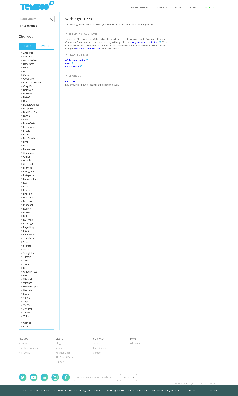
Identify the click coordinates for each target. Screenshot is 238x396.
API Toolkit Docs (64, 357)
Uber (26, 268)
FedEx (26, 134)
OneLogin (28, 223)
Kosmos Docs (63, 352)
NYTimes (28, 219)
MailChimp (28, 197)
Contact (97, 352)
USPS (25, 275)
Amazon (27, 56)
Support (60, 362)
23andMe (28, 52)
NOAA (26, 212)
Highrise (27, 167)
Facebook (28, 127)
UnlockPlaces (30, 271)
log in (193, 7)
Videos (59, 348)
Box (25, 71)
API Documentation (75, 60)
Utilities (27, 322)
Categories (30, 25)
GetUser (70, 81)
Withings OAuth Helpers (87, 48)
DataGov (28, 97)
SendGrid (28, 242)
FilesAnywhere (30, 138)
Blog (178, 7)
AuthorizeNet (30, 60)
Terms (212, 383)
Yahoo (26, 297)
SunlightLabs (29, 253)
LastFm (27, 190)
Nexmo (27, 208)
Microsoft (28, 201)
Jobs (95, 343)
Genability (28, 153)
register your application (145, 42)
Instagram (28, 171)
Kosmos (23, 343)
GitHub (27, 156)
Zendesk (27, 308)
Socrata (27, 245)
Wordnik (27, 290)
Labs (25, 326)
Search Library (28, 18)
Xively (26, 294)
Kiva (25, 182)
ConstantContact (32, 82)
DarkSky (27, 93)
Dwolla (26, 115)
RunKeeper (29, 234)
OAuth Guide (72, 66)
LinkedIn (27, 193)
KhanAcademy (30, 179)
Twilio (26, 260)
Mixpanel (28, 205)
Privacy (202, 383)
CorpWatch (29, 86)
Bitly (25, 67)
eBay (25, 119)
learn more (210, 390)
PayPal (26, 231)
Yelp (25, 301)
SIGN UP (209, 7)
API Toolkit (24, 352)
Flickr (26, 145)
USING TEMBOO (139, 7)
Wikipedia (28, 279)
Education (135, 343)
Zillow (26, 312)
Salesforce (28, 238)
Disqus (26, 101)
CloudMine (29, 78)
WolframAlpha (30, 286)
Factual (27, 130)
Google (27, 160)
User (67, 63)
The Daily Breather (28, 348)
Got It (191, 391)
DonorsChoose (31, 104)
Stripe (26, 249)
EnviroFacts (29, 123)
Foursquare (29, 149)
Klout (26, 186)
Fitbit (25, 141)
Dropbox (28, 108)
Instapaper (29, 175)
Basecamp (28, 64)
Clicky (26, 75)
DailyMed (28, 89)
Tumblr (27, 256)
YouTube (28, 305)
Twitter (26, 264)
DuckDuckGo (30, 112)
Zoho (26, 316)
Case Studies (99, 348)
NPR (25, 216)
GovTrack (28, 164)
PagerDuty (28, 227)
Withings (27, 282)
